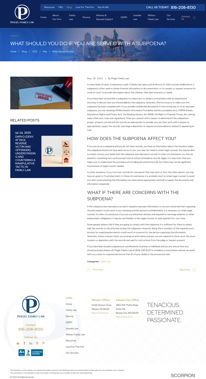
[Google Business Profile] (18, 343)
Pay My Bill (103, 7)
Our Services (72, 352)
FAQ (61, 7)
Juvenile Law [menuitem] (137, 17)
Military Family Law (75, 334)
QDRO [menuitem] (124, 17)
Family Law (105, 261)
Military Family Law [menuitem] (153, 17)
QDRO (69, 322)
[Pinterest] (43, 343)
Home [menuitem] (43, 17)
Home (69, 304)
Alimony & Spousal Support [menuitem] (104, 17)
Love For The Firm (85, 7)
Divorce (69, 316)
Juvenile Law (72, 328)
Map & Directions (100, 312)
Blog (69, 7)
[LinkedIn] (30, 343)
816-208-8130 (183, 7)
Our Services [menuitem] (171, 17)
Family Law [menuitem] (72, 17)
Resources (49, 7)
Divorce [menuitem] (86, 17)
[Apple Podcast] (37, 343)
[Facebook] (24, 343)
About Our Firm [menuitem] (56, 17)
